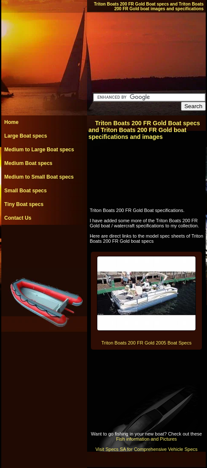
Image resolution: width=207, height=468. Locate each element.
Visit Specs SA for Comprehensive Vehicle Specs (146, 449)
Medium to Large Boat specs (39, 150)
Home (11, 122)
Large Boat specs (25, 136)
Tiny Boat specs (24, 204)
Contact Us (17, 218)
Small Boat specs (25, 191)
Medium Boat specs (28, 163)
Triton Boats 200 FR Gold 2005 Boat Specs (147, 342)
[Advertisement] (44, 244)
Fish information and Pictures (146, 439)
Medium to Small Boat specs (39, 177)
